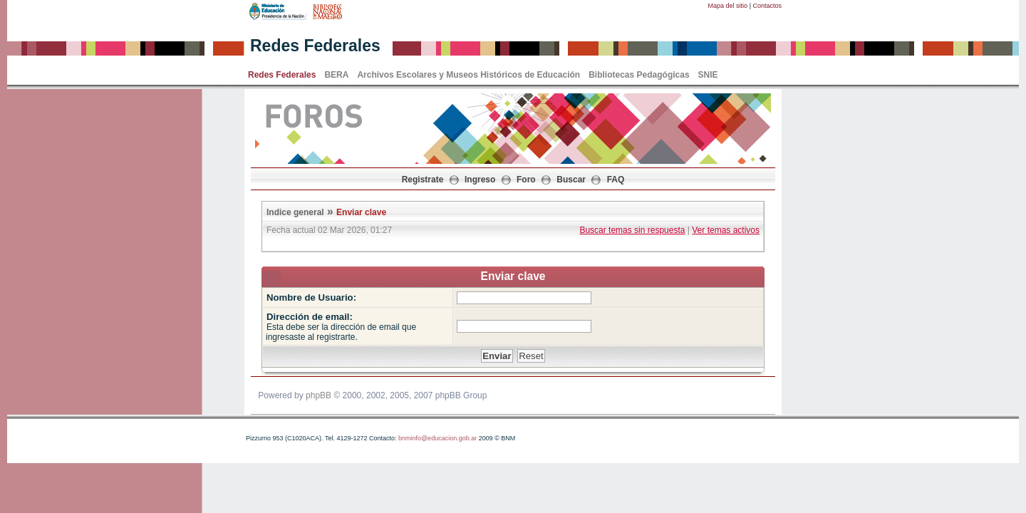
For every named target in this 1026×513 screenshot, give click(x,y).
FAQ (616, 180)
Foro (526, 180)
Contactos (767, 5)
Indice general (295, 212)
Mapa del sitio (728, 5)
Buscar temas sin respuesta (632, 230)
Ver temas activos (726, 230)
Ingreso (480, 180)
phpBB (318, 395)
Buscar (571, 180)
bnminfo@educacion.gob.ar (437, 438)
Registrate (423, 180)
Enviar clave (361, 212)
